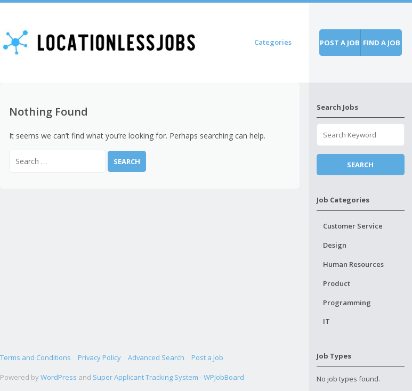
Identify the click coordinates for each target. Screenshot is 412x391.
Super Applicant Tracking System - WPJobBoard (168, 377)
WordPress (59, 377)
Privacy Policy (99, 357)
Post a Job (207, 357)
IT (326, 321)
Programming (347, 302)
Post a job (340, 42)
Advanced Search (156, 357)
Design (334, 245)
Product (336, 283)
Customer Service (353, 226)
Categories (273, 42)
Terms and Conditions (35, 357)
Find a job (381, 42)
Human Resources (353, 264)
